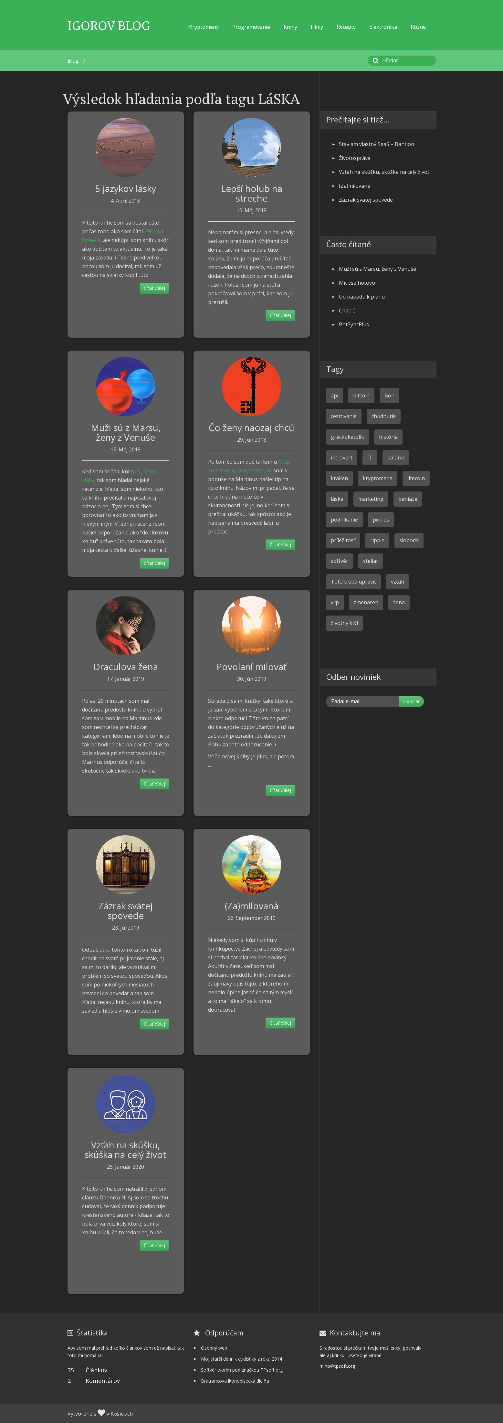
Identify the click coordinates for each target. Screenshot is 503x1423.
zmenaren (366, 602)
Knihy (290, 26)
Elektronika (383, 26)
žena (399, 602)
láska (337, 498)
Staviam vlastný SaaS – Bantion (376, 144)
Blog (73, 60)
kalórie (395, 457)
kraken (339, 478)
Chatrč (347, 310)
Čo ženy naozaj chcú (251, 427)
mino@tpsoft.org (337, 1366)
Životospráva (355, 158)
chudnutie (384, 416)
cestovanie (344, 416)
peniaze (407, 498)
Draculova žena (125, 666)
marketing (370, 498)
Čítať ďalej (154, 288)
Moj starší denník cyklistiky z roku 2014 (241, 1359)
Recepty (346, 26)
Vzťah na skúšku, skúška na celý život (125, 1150)
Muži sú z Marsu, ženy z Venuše (126, 432)
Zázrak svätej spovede (126, 911)
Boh (389, 395)
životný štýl (344, 623)
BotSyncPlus (354, 324)
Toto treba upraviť (353, 581)
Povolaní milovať (251, 666)
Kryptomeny (204, 26)
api (334, 395)
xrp (335, 602)
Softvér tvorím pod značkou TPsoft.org (242, 1370)
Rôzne (418, 26)
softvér (339, 560)
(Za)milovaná (251, 906)
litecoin (416, 478)
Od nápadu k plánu (362, 296)
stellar (370, 560)
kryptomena (378, 478)
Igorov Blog (109, 25)
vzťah (397, 581)
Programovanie (251, 26)
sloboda (409, 540)
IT (369, 457)
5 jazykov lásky (125, 188)
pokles (381, 519)
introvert (341, 457)
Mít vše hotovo (357, 282)
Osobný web (214, 1348)
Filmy (317, 26)
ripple (377, 540)
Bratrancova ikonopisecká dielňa (235, 1381)
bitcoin (361, 395)
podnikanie (344, 519)
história (388, 436)
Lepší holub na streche (251, 193)
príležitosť (343, 540)
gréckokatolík (347, 436)
